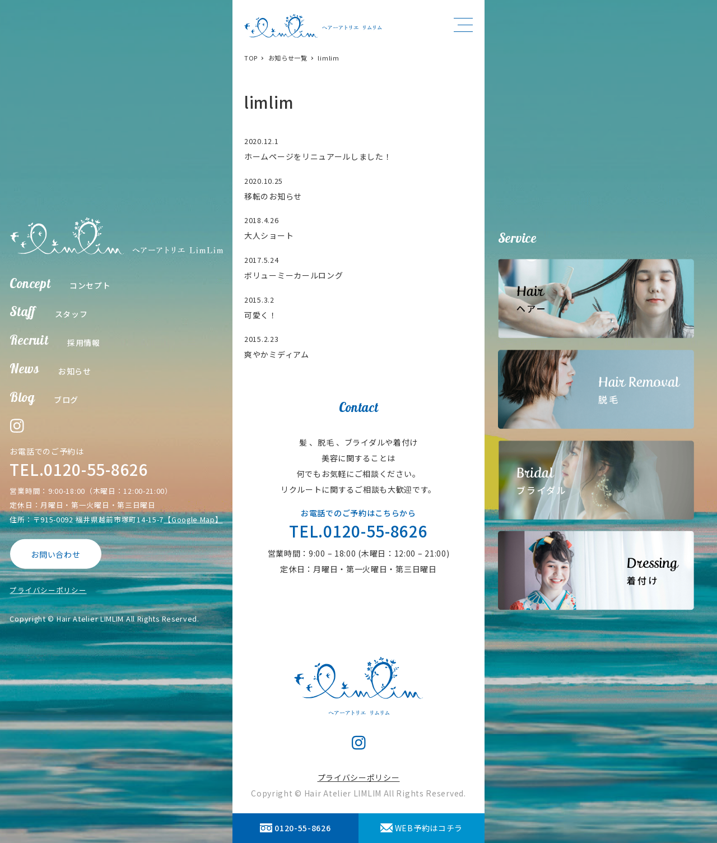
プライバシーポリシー (48, 590)
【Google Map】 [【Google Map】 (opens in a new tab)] (193, 518)
